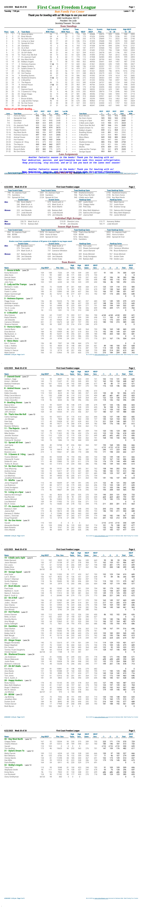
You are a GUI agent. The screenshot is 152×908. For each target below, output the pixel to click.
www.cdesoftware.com (101, 173)
